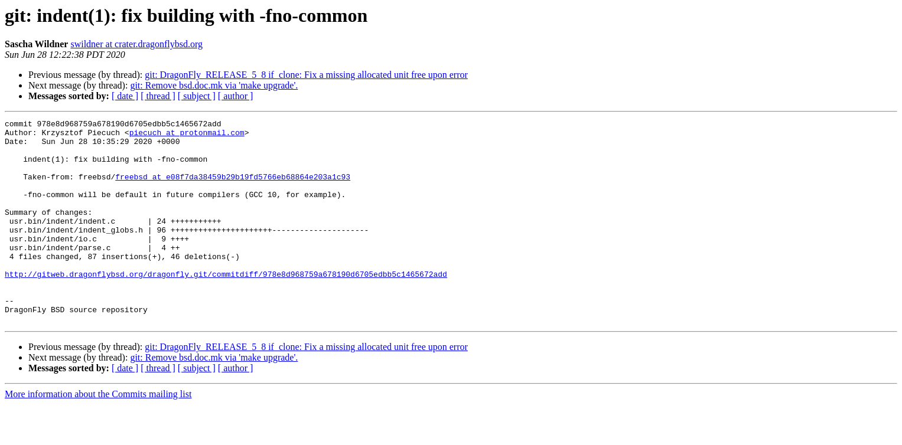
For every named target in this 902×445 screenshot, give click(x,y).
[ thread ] (158, 96)
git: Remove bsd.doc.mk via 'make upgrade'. (214, 85)
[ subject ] (197, 96)
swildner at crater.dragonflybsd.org (136, 44)
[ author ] (235, 96)
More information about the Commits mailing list (98, 435)
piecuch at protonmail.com (187, 135)
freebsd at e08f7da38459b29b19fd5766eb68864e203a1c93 (232, 189)
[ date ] (125, 96)
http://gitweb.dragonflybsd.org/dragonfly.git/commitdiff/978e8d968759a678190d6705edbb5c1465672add (226, 305)
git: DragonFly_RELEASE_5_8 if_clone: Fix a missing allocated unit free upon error (306, 75)
